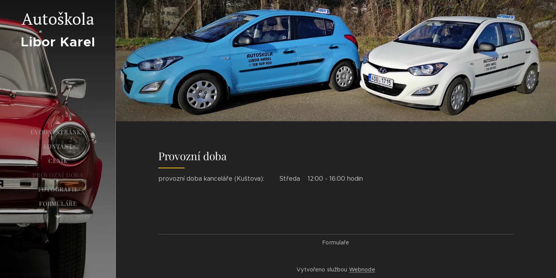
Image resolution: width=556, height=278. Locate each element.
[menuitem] (58, 132)
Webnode (362, 269)
